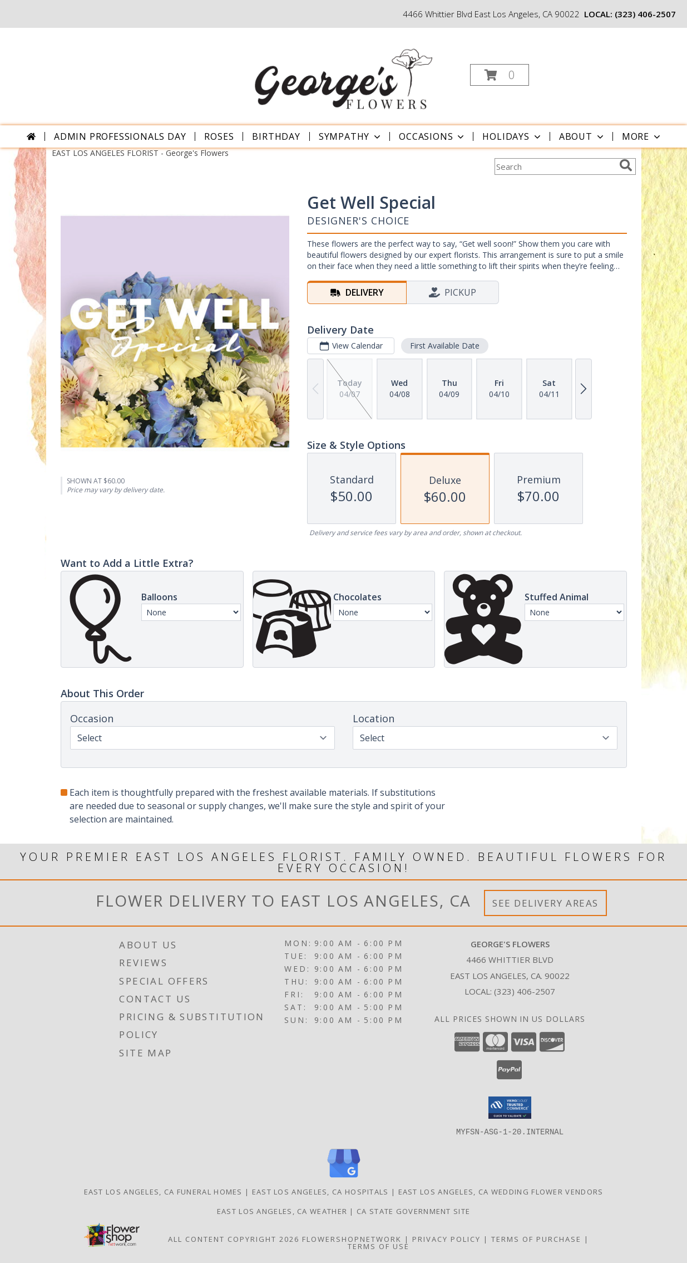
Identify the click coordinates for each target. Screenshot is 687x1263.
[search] (625, 165)
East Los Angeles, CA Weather (282, 1211)
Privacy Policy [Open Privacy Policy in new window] (446, 1238)
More (642, 136)
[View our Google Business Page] (344, 1177)
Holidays (512, 136)
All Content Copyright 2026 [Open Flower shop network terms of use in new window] (233, 1238)
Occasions (432, 136)
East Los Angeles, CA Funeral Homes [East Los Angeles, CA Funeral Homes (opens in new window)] (163, 1191)
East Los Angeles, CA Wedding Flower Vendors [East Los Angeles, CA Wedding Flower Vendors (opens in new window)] (501, 1191)
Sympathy (351, 136)
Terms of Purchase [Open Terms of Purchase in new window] (536, 1238)
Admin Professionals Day (120, 136)
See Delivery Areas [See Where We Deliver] (545, 903)
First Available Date (444, 345)
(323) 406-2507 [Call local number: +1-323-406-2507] (645, 13)
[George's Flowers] (342, 71)
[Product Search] (554, 166)
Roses (219, 136)
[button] (499, 75)
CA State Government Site (413, 1211)
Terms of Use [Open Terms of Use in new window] (378, 1246)
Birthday (276, 136)
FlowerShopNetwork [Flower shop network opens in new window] (352, 1238)
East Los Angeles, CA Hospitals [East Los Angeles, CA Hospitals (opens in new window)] (320, 1191)
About (582, 136)
